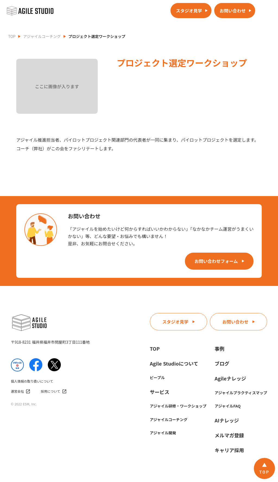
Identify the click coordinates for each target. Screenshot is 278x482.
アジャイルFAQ (228, 406)
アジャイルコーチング (42, 36)
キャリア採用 (229, 450)
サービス (159, 391)
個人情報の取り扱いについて (32, 381)
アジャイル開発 (163, 432)
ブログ (222, 363)
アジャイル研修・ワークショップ (178, 406)
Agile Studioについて (174, 363)
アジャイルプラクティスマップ (241, 392)
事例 (220, 348)
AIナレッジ (227, 420)
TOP (11, 36)
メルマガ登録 (229, 435)
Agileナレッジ (230, 378)
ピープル (157, 377)
